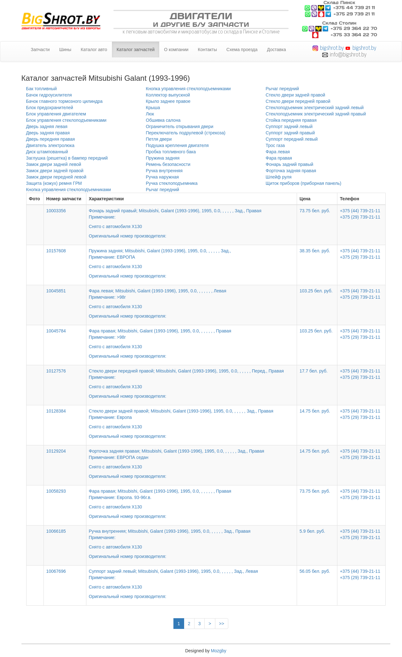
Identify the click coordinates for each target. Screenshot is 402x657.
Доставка (276, 49)
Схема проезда (242, 49)
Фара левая (278, 151)
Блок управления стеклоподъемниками (66, 120)
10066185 (56, 531)
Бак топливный (41, 88)
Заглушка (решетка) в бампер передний (67, 158)
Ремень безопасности (168, 164)
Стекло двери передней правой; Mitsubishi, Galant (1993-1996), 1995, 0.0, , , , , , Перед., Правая (191, 379)
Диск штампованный (47, 151)
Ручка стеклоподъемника (172, 183)
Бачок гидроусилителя (49, 94)
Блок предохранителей (49, 107)
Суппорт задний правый (290, 132)
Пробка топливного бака (171, 151)
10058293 (56, 491)
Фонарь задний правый (289, 164)
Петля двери (159, 139)
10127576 (56, 370)
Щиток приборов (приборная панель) (303, 183)
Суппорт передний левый (292, 139)
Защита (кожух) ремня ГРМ (54, 183)
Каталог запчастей (136, 49)
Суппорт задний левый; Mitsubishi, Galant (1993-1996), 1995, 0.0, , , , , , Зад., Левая (191, 579)
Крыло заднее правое (168, 101)
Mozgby (218, 650)
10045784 (56, 330)
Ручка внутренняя (164, 170)
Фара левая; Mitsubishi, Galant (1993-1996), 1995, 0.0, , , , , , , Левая (191, 299)
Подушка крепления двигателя (177, 145)
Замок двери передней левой (56, 176)
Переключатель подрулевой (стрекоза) (185, 132)
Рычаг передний (162, 189)
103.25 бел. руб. (316, 290)
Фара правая (279, 158)
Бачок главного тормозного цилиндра (64, 101)
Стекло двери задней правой (295, 94)
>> (221, 623)
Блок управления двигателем (56, 113)
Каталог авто (94, 49)
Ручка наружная (162, 176)
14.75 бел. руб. (315, 411)
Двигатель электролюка (50, 145)
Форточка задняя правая (291, 170)
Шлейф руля (279, 176)
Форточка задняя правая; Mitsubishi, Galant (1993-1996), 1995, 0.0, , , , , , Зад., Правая (191, 459)
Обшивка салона (163, 120)
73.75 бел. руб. (315, 210)
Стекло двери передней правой (298, 101)
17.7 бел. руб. (314, 370)
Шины (65, 49)
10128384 (56, 411)
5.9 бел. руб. (312, 531)
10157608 (56, 250)
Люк (150, 113)
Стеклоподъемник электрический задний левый (315, 107)
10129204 (56, 451)
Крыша (153, 107)
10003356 (56, 210)
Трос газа (275, 145)
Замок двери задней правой (55, 170)
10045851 (56, 290)
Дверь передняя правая (50, 139)
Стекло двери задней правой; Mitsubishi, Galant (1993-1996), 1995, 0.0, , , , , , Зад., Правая (191, 419)
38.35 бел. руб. (315, 250)
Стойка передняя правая (291, 120)
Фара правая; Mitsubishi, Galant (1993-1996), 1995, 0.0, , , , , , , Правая (191, 339)
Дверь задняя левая (46, 126)
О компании (176, 49)
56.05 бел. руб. (315, 571)
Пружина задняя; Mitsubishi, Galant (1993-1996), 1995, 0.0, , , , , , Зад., (191, 259)
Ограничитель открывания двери (179, 126)
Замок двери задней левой (53, 164)
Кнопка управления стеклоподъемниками (68, 189)
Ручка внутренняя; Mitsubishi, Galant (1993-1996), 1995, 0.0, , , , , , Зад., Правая (191, 539)
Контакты (207, 49)
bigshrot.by (332, 47)
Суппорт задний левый (289, 126)
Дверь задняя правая (48, 132)
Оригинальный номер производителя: (127, 235)
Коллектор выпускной (168, 94)
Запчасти (40, 49)
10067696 (56, 571)
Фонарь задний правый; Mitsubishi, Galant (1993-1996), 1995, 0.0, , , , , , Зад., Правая (191, 219)
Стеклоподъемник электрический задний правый (316, 113)
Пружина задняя (163, 158)
